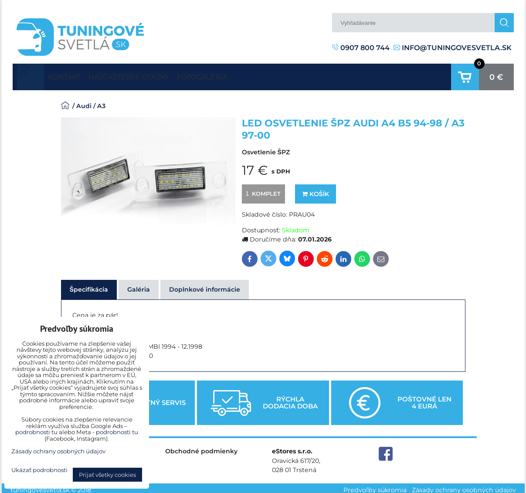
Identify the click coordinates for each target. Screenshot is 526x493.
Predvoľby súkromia (375, 486)
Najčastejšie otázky (152, 75)
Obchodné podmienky (201, 447)
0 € (496, 75)
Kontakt (71, 75)
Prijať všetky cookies (107, 474)
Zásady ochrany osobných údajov (464, 486)
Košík (315, 190)
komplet (262, 189)
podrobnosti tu (36, 431)
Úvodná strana (30, 75)
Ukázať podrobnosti (39, 470)
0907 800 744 (361, 48)
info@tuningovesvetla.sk (453, 48)
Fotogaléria (241, 75)
